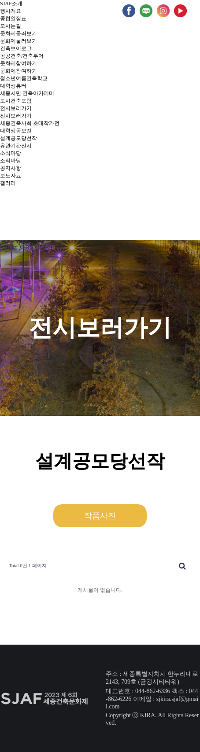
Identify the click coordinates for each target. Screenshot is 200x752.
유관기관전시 (16, 146)
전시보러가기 (16, 108)
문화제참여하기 (18, 63)
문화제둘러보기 (18, 33)
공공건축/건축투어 (22, 56)
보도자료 (10, 175)
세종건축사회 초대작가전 (29, 123)
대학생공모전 (16, 131)
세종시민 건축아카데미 (27, 93)
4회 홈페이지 (70, 11)
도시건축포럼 (16, 101)
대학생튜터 (13, 86)
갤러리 (8, 183)
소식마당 (10, 153)
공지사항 (10, 168)
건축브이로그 (16, 48)
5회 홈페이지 (98, 11)
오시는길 (10, 26)
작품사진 (100, 515)
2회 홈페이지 (41, 11)
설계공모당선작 (18, 138)
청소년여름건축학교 (24, 78)
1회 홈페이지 (12, 11)
